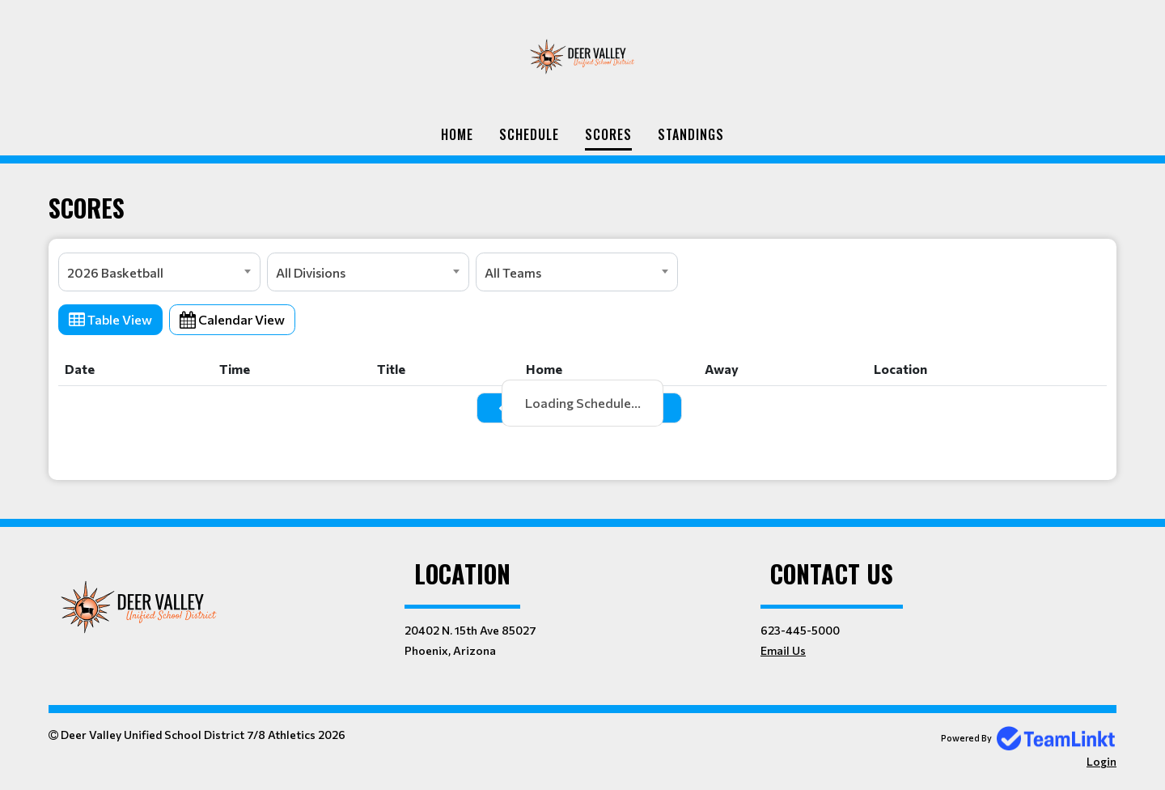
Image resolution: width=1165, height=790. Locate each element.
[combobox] (159, 272)
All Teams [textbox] (513, 272)
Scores (608, 134)
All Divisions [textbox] (310, 272)
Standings (691, 134)
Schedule (529, 134)
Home (457, 134)
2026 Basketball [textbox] (115, 272)
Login (1101, 761)
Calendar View (232, 319)
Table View (110, 319)
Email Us (783, 650)
